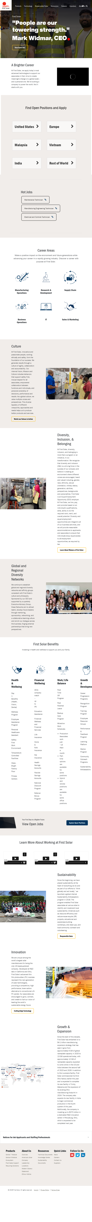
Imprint (36, 1190)
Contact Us (57, 1160)
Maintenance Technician (35, 200)
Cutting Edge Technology (22, 1011)
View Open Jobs (20, 47)
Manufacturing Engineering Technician (40, 208)
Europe (61, 126)
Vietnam (61, 145)
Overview (25, 1155)
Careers (64, 6)
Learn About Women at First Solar (72, 550)
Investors (73, 6)
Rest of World (61, 163)
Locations (25, 1166)
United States (27, 126)
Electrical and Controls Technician (38, 217)
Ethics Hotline (26, 1174)
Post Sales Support (12, 1163)
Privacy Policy (45, 1190)
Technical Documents (45, 1155)
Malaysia (27, 145)
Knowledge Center (44, 1157)
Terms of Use (55, 1190)
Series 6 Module (11, 1157)
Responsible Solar (66, 936)
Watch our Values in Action (23, 419)
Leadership (25, 1163)
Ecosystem (9, 1160)
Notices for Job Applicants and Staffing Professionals (26, 1137)
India (27, 163)
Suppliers (57, 1163)
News (56, 1155)
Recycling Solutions (12, 1166)
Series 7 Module (11, 1155)
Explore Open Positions (77, 823)
